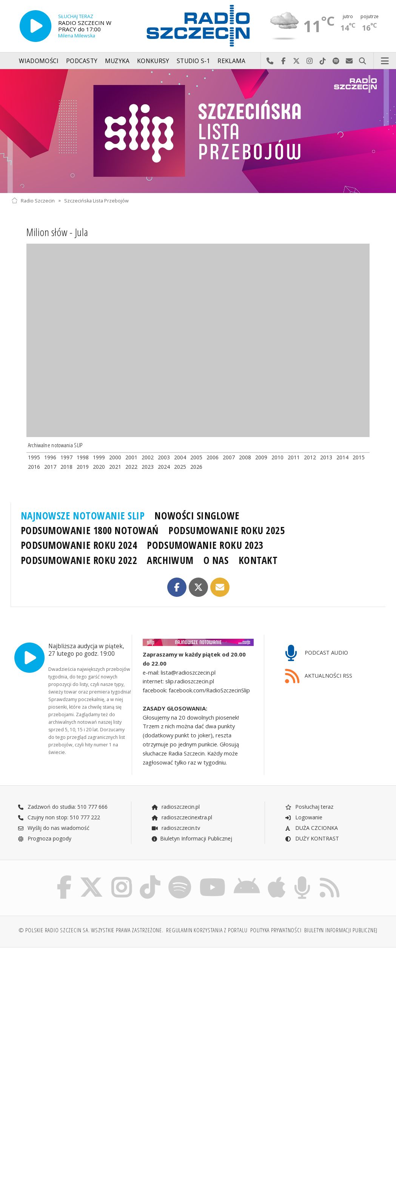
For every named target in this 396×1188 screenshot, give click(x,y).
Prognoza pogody (44, 838)
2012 (310, 457)
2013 (326, 457)
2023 (148, 466)
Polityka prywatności (275, 930)
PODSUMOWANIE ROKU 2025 (226, 530)
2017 (50, 466)
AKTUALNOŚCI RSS (318, 676)
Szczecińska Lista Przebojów (96, 200)
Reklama (231, 61)
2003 (164, 457)
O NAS (216, 560)
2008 (245, 457)
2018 (66, 466)
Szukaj (362, 61)
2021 (115, 466)
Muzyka (117, 61)
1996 (50, 457)
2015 (359, 457)
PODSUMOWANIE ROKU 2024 (79, 545)
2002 (148, 457)
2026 (196, 466)
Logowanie (303, 817)
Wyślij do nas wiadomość (349, 61)
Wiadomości (39, 61)
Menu (385, 61)
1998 (83, 457)
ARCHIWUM (170, 560)
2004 (180, 457)
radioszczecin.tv (175, 827)
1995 (34, 457)
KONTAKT (258, 560)
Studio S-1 (193, 61)
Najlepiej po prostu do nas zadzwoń (270, 61)
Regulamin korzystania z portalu (206, 930)
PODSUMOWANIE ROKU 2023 (205, 545)
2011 (294, 457)
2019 (83, 466)
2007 (229, 457)
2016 (34, 466)
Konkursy (153, 61)
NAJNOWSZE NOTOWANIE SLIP (83, 515)
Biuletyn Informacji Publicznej (191, 838)
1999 (99, 457)
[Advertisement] (104, 1011)
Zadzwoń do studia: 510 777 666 (62, 806)
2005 (196, 457)
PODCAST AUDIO (316, 653)
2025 (180, 466)
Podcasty (81, 61)
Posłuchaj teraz (309, 806)
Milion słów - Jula (57, 232)
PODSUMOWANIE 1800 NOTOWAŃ (90, 530)
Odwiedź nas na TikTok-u (323, 61)
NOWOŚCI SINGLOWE (196, 515)
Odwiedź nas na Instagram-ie (309, 61)
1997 (66, 457)
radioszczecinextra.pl (181, 817)
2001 (131, 457)
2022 (131, 466)
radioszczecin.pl (175, 806)
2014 (342, 457)
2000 (115, 457)
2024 (164, 466)
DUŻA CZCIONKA (311, 827)
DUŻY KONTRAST (312, 838)
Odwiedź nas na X (296, 61)
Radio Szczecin (33, 200)
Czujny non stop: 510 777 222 (58, 817)
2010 (277, 457)
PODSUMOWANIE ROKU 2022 (79, 560)
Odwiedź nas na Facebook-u (283, 61)
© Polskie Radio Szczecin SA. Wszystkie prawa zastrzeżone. (90, 930)
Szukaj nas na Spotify (336, 61)
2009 (261, 457)
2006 (212, 457)
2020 (99, 466)
